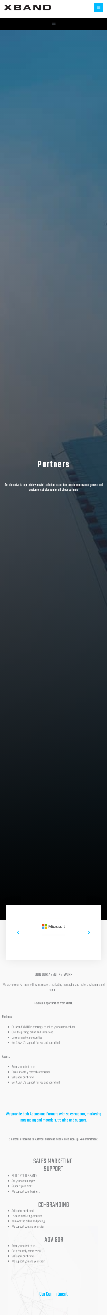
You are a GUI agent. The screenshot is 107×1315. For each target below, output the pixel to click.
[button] (53, 23)
